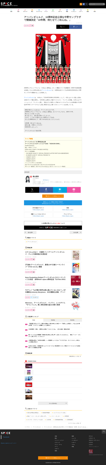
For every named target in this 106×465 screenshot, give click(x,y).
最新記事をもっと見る (75, 356)
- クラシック (57, 442)
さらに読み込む (58, 403)
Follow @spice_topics (38, 209)
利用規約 (91, 444)
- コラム (73, 444)
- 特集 (72, 446)
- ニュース (73, 438)
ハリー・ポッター (55, 416)
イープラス (27, 427)
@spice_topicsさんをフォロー (9, 443)
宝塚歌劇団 (69, 419)
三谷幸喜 (48, 419)
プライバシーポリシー (94, 446)
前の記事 (29, 232)
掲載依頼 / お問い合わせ (94, 440)
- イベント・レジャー (59, 440)
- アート (56, 446)
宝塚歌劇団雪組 (58, 419)
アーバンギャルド (46, 90)
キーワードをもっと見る (74, 423)
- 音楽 (55, 436)
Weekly (53, 320)
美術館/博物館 (45, 412)
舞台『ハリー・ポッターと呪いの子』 (36, 416)
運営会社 (91, 436)
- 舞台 (55, 438)
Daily (33, 320)
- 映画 (55, 450)
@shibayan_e (46, 180)
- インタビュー (74, 440)
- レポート (73, 442)
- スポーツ (56, 448)
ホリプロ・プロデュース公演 (34, 419)
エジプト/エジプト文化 (58, 412)
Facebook (6, 437)
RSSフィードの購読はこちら (54, 196)
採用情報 (91, 442)
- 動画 (72, 436)
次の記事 (77, 232)
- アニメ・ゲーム (58, 444)
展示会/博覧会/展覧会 (32, 412)
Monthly (72, 320)
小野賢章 (66, 416)
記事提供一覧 (92, 438)
